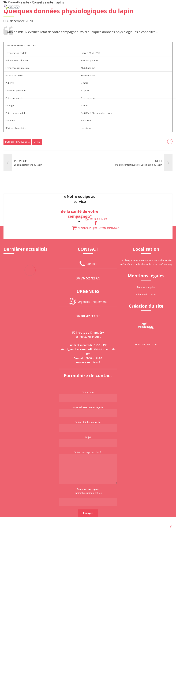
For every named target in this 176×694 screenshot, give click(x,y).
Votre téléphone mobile (88, 426)
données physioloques (17, 142)
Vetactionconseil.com (146, 344)
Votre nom (88, 396)
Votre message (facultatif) (88, 467)
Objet (88, 441)
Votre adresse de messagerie (88, 411)
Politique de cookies (146, 294)
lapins (36, 142)
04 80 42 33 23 (88, 316)
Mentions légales (146, 287)
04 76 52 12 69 (88, 278)
